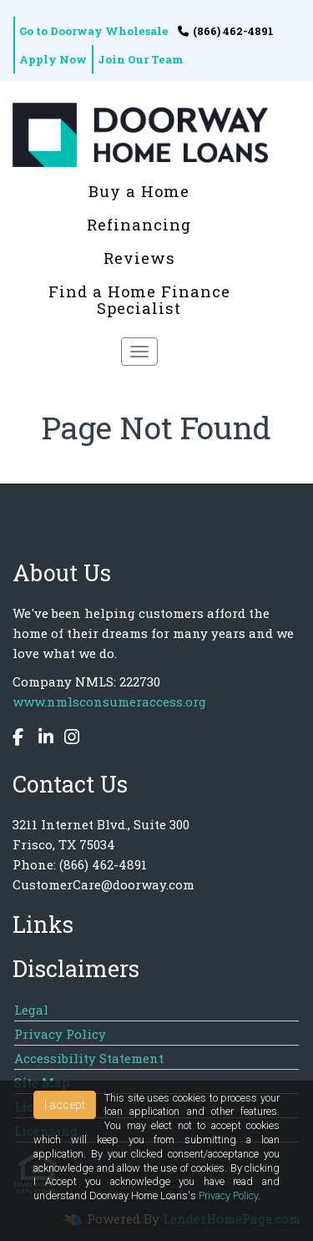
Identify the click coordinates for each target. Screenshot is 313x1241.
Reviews (139, 258)
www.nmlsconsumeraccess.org (109, 701)
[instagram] (67, 739)
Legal (31, 1009)
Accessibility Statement (89, 1058)
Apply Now (53, 59)
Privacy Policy (60, 1034)
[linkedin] (41, 739)
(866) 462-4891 (226, 30)
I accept (64, 1105)
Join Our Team (141, 59)
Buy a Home (138, 191)
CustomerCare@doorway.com (103, 884)
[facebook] (20, 739)
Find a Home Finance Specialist (139, 299)
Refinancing (139, 225)
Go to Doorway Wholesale (94, 30)
